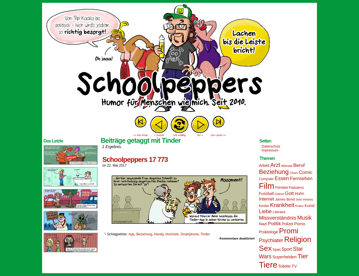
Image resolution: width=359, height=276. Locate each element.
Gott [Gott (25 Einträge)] (289, 193)
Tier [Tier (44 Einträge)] (303, 256)
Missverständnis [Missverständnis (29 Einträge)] (277, 218)
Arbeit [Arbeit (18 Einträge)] (264, 165)
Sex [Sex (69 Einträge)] (265, 248)
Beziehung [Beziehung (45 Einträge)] (274, 171)
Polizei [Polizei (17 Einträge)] (287, 224)
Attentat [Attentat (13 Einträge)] (286, 165)
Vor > (200, 135)
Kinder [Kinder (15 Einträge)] (264, 206)
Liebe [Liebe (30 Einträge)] (265, 211)
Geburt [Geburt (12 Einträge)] (279, 194)
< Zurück (159, 135)
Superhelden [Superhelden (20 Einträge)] (284, 256)
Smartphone (189, 234)
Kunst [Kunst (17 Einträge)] (309, 205)
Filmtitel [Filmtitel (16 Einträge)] (281, 187)
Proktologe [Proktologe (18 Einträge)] (268, 232)
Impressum (270, 150)
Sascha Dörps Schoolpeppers (179, 59)
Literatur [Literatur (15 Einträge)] (279, 212)
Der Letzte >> (218, 135)
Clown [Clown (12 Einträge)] (293, 172)
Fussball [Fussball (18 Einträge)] (266, 193)
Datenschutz (271, 146)
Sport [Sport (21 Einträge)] (286, 249)
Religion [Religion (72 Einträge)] (297, 239)
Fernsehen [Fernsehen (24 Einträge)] (301, 178)
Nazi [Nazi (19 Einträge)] (263, 224)
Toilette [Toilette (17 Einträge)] (284, 266)
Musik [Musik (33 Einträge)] (304, 218)
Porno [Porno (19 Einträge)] (299, 224)
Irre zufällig (179, 135)
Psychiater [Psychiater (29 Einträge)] (271, 240)
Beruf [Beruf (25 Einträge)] (299, 165)
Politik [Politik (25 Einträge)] (274, 223)
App (131, 234)
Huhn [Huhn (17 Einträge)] (299, 193)
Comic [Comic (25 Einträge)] (305, 172)
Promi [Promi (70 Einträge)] (288, 231)
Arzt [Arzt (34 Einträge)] (275, 165)
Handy (159, 234)
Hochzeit (172, 234)
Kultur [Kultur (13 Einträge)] (299, 206)
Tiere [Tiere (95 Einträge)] (268, 264)
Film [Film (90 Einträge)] (266, 185)
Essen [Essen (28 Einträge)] (282, 178)
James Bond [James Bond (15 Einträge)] (285, 199)
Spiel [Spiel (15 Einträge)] (276, 250)
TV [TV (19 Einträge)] (294, 266)
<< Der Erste (140, 135)
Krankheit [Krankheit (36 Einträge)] (282, 205)
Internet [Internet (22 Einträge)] (266, 198)
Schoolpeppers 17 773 (135, 159)
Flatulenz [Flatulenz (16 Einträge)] (296, 187)
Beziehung (144, 234)
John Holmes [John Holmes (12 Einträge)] (304, 199)
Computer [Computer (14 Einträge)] (266, 179)
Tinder (205, 234)
